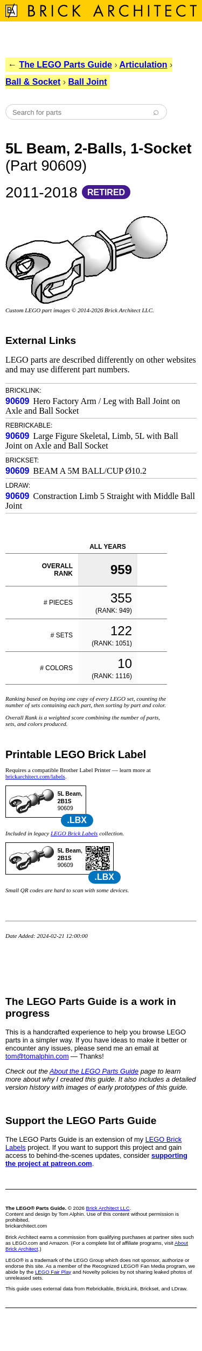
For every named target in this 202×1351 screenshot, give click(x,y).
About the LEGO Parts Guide (94, 1071)
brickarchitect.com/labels (35, 776)
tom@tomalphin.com (37, 1056)
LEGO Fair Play (53, 1272)
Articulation (144, 64)
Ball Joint (87, 81)
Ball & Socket (32, 81)
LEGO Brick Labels (74, 833)
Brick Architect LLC (108, 1208)
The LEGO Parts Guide (65, 64)
